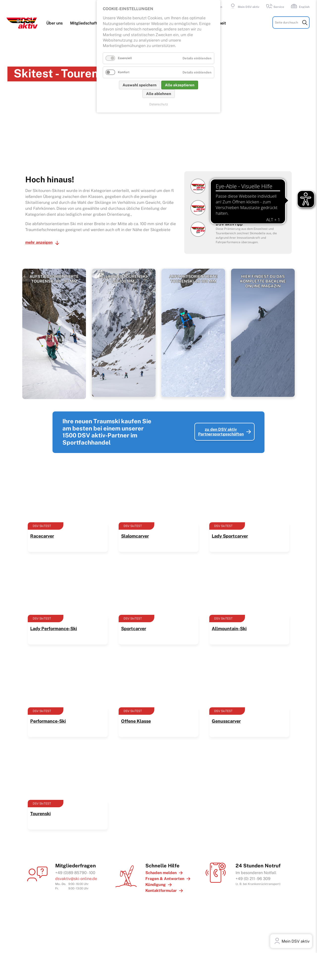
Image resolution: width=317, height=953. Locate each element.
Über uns (55, 27)
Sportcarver (133, 624)
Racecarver (42, 532)
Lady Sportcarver (230, 532)
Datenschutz (158, 104)
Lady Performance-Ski (53, 624)
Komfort (124, 72)
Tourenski (40, 809)
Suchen (304, 27)
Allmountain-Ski (229, 624)
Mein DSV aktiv (243, 6)
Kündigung (155, 880)
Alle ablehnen (158, 94)
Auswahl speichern (140, 85)
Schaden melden (161, 868)
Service (274, 7)
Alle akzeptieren (179, 85)
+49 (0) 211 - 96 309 (253, 874)
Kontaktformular (161, 886)
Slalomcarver (135, 532)
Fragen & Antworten (164, 874)
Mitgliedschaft (84, 27)
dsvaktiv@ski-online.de (76, 874)
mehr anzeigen (39, 238)
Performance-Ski (48, 717)
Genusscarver (226, 717)
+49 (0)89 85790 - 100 (75, 868)
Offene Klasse (136, 717)
